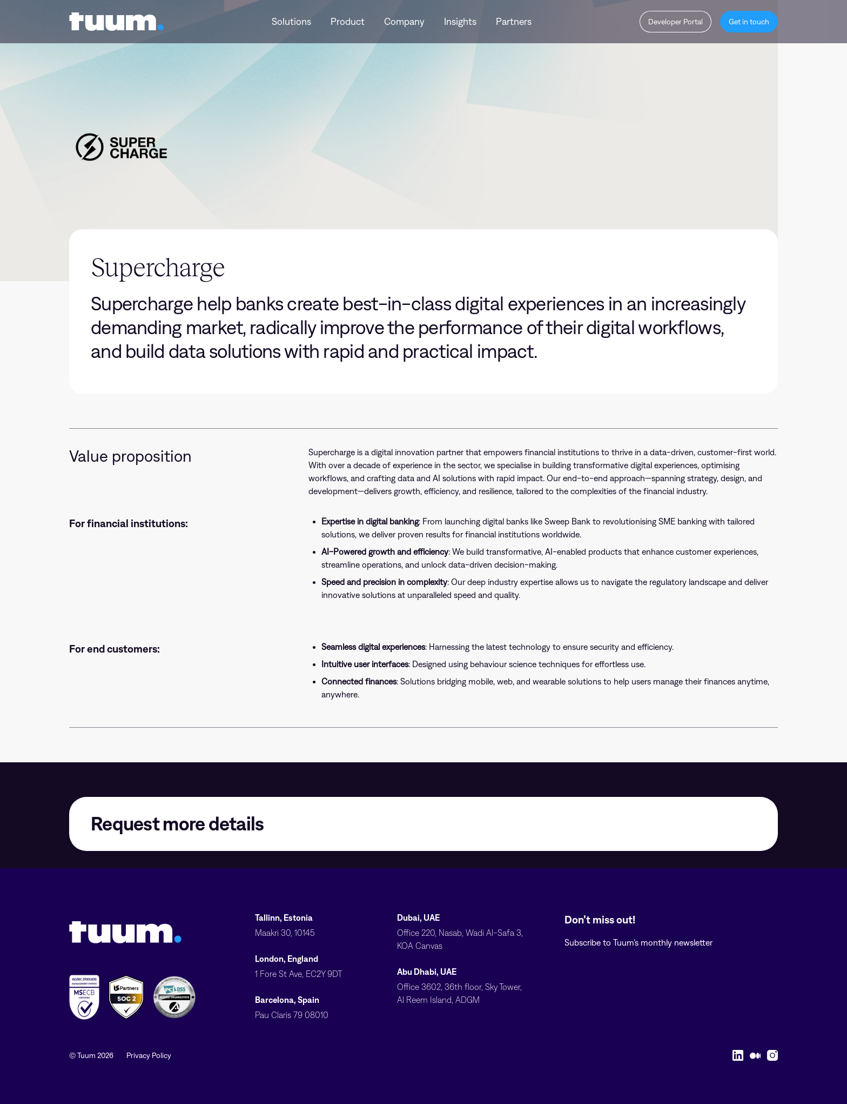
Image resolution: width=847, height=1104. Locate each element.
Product (348, 21)
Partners (514, 21)
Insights (460, 21)
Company (404, 21)
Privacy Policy (148, 1055)
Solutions (291, 21)
